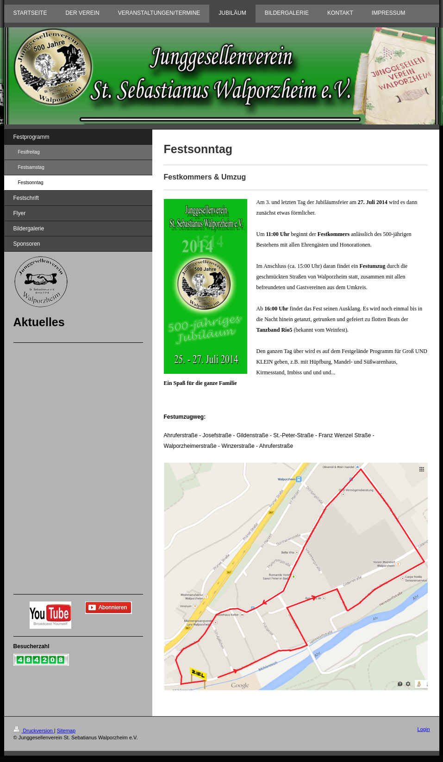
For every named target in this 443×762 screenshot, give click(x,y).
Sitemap (66, 730)
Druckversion (33, 730)
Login (424, 729)
